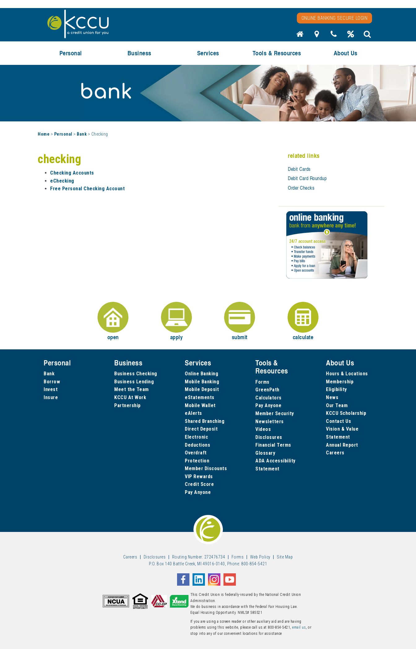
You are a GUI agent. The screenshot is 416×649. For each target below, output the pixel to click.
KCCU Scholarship (346, 413)
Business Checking (135, 374)
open (113, 321)
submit (239, 321)
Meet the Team (131, 389)
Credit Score (199, 484)
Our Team (337, 405)
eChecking (62, 181)
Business (139, 52)
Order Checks (301, 187)
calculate (303, 321)
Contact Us (338, 421)
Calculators (268, 398)
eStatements (199, 397)
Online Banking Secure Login (334, 18)
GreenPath (267, 390)
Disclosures (268, 437)
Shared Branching (204, 421)
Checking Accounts (72, 173)
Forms (262, 382)
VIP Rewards (199, 476)
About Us (346, 52)
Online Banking (201, 374)
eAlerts (193, 413)
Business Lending (134, 382)
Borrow (52, 382)
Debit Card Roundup (307, 178)
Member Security (274, 413)
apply (176, 321)
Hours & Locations (347, 374)
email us (299, 627)
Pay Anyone (198, 492)
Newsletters (269, 421)
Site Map (285, 556)
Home (44, 134)
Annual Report (342, 445)
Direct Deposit (201, 429)
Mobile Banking (202, 382)
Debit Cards (299, 169)
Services (208, 52)
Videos (263, 429)
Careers (335, 453)
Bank (82, 134)
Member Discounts (206, 468)
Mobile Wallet (200, 405)
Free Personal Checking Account (87, 189)
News (332, 397)
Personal (70, 52)
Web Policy (260, 556)
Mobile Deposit (202, 389)
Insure (51, 397)
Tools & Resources (277, 52)
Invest (51, 389)
